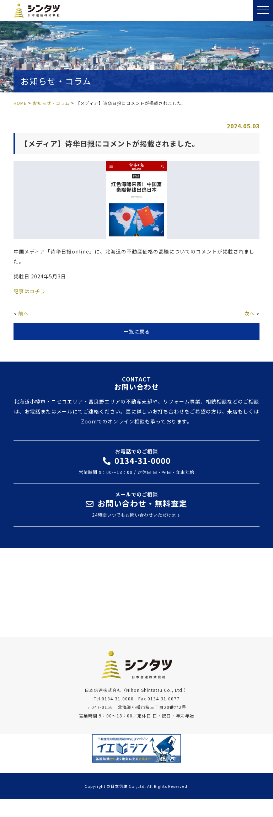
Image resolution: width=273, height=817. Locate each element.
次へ (249, 313)
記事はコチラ (30, 291)
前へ (23, 313)
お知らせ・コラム (51, 103)
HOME (20, 103)
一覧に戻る (136, 331)
